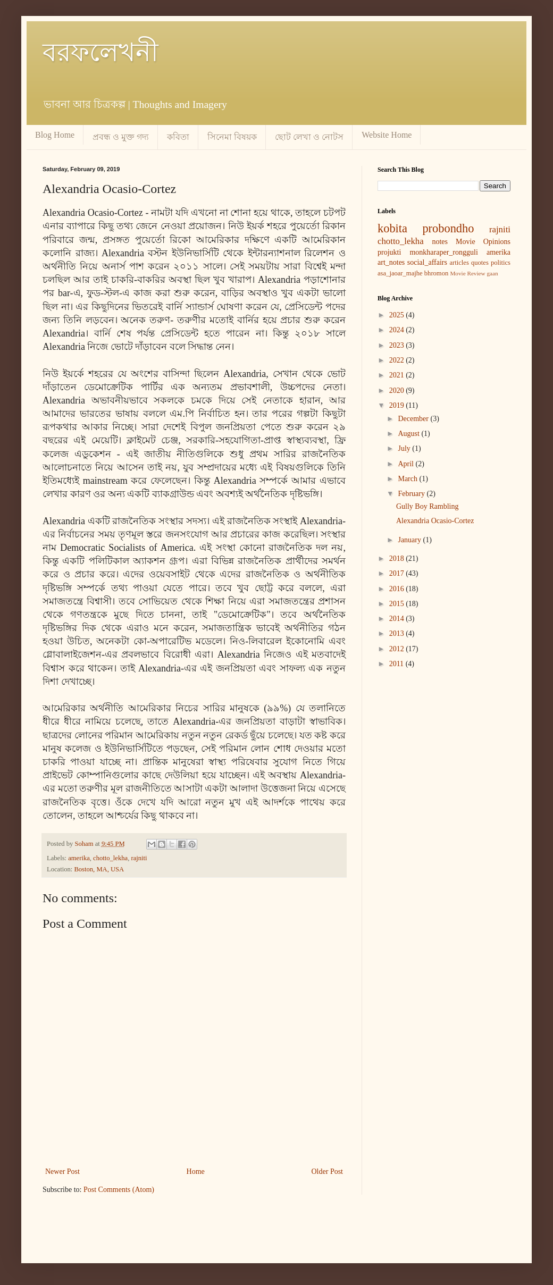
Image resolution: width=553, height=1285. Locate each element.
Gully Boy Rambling (427, 506)
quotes (480, 262)
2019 (397, 405)
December (414, 419)
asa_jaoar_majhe (400, 273)
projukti (389, 252)
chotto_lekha (110, 858)
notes (440, 242)
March (408, 479)
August (409, 434)
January (410, 540)
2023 (397, 345)
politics (500, 262)
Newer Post (62, 1171)
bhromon (436, 273)
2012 (397, 649)
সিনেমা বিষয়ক (232, 136)
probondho (448, 228)
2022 (397, 360)
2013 (397, 633)
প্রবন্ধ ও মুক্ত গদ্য (121, 136)
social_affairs (427, 262)
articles (458, 262)
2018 (397, 558)
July (405, 448)
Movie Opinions (483, 242)
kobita (392, 228)
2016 (397, 589)
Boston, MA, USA (99, 869)
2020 (397, 390)
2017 (397, 573)
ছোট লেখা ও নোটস (309, 136)
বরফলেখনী (100, 52)
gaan (492, 273)
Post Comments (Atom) (118, 1190)
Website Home (387, 134)
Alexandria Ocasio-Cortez (435, 521)
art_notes (391, 262)
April (406, 464)
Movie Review (467, 273)
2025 (397, 315)
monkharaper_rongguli (443, 252)
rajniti (139, 858)
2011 (397, 664)
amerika (79, 858)
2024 (397, 330)
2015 (397, 604)
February (412, 494)
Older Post (327, 1171)
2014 (397, 619)
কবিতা (178, 136)
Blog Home (54, 134)
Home (196, 1171)
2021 (397, 375)
